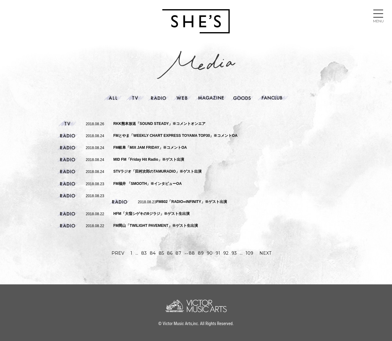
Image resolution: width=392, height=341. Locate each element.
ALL (113, 98)
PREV (117, 253)
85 (161, 253)
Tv (135, 98)
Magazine (211, 98)
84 (153, 253)
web (182, 98)
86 (169, 253)
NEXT (265, 253)
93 (234, 253)
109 (249, 253)
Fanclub (273, 98)
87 (178, 253)
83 (144, 253)
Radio (158, 98)
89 (201, 253)
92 (225, 253)
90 (210, 253)
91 (218, 253)
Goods (242, 98)
